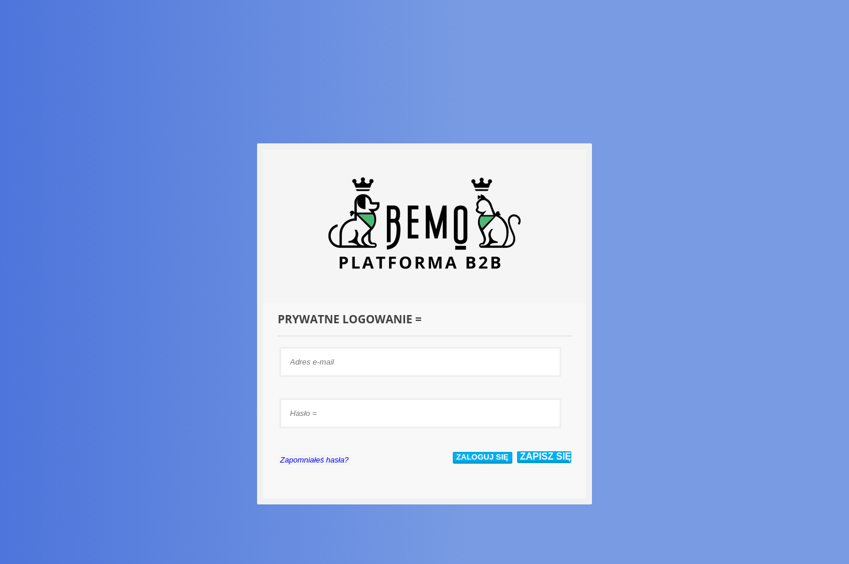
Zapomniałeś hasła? (314, 459)
